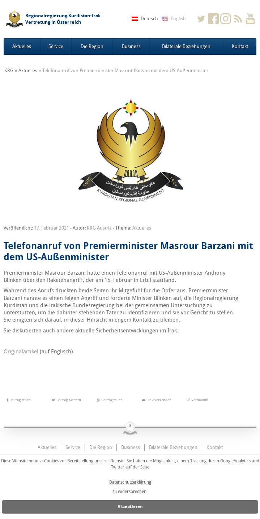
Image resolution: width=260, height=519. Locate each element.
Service (55, 46)
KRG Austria (99, 228)
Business (131, 46)
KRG (8, 70)
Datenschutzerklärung (130, 482)
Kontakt (240, 46)
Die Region (92, 46)
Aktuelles (21, 46)
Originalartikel (21, 351)
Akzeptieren (130, 506)
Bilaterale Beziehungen (186, 46)
